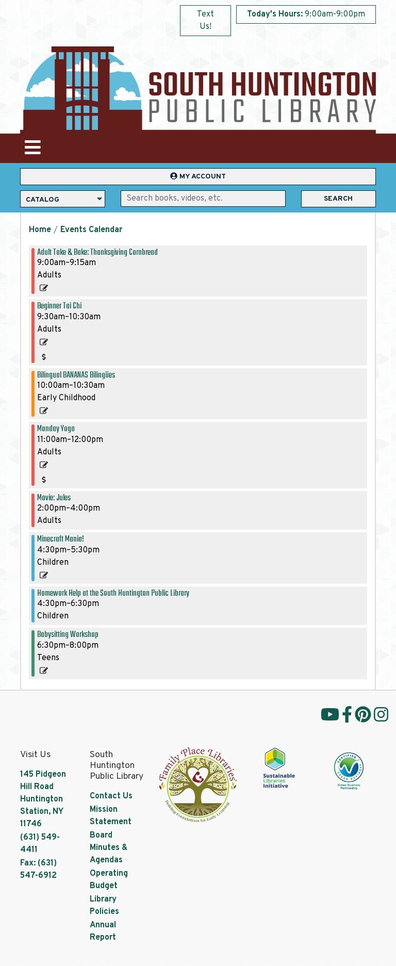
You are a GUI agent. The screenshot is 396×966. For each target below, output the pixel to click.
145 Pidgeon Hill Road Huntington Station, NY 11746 (43, 799)
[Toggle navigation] (32, 148)
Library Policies (104, 905)
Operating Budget (109, 880)
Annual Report (103, 931)
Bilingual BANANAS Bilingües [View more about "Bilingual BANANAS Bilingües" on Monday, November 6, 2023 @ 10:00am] (76, 375)
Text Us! (205, 20)
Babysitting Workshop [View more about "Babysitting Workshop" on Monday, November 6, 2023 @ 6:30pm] (67, 634)
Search (338, 198)
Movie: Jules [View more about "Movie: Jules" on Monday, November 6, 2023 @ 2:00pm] (54, 498)
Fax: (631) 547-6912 (38, 869)
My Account (198, 176)
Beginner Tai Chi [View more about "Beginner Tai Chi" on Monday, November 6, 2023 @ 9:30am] (59, 306)
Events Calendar (91, 230)
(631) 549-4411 (40, 843)
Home (40, 230)
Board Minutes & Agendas (108, 847)
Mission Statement (110, 816)
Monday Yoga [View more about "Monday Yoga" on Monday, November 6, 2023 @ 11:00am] (56, 428)
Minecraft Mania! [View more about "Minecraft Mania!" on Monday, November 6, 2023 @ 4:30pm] (60, 539)
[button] (306, 17)
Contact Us (111, 796)
